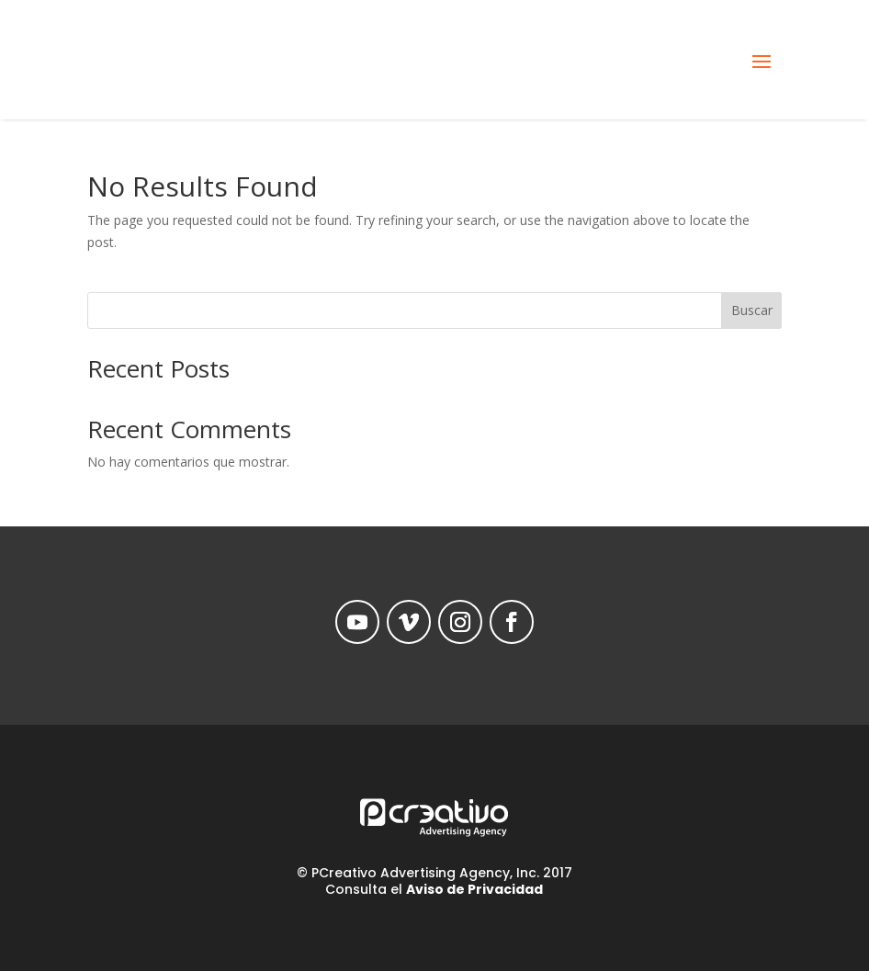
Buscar (752, 310)
